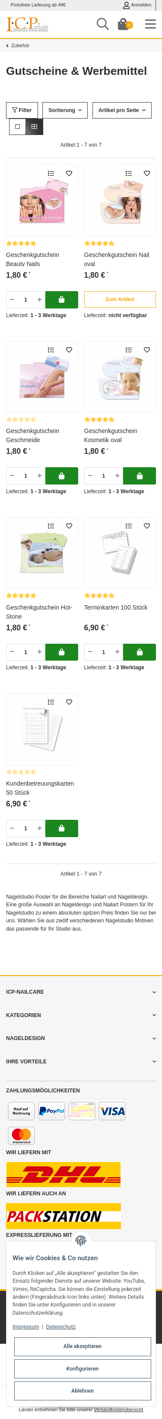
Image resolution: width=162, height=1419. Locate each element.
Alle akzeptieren (83, 1346)
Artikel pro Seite (118, 110)
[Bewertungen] (21, 244)
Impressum (26, 1327)
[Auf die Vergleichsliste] (50, 173)
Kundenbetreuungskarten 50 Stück (40, 787)
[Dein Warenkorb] (123, 24)
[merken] (68, 173)
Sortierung (61, 110)
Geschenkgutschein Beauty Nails (32, 258)
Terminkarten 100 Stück (116, 607)
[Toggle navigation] (150, 24)
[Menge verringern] (11, 300)
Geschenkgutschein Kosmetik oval (110, 435)
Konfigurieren (82, 1369)
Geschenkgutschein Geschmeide (32, 435)
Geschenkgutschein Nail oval (116, 258)
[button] (17, 127)
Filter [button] (22, 110)
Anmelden (137, 6)
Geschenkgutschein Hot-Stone (39, 611)
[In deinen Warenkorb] (61, 299)
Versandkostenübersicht (118, 1409)
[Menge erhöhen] (39, 300)
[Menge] (26, 300)
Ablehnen (82, 1391)
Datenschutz (61, 1327)
